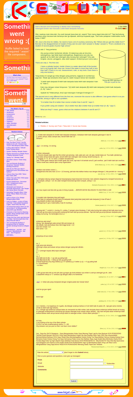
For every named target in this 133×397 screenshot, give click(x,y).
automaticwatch (11, 125)
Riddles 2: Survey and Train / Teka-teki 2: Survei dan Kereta (63, 126)
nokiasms (9, 121)
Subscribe (109, 364)
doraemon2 (10, 112)
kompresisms (11, 114)
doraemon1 (10, 118)
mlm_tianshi (10, 110)
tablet (8, 127)
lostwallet (9, 116)
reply (119, 141)
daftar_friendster (12, 123)
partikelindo (10, 119)
